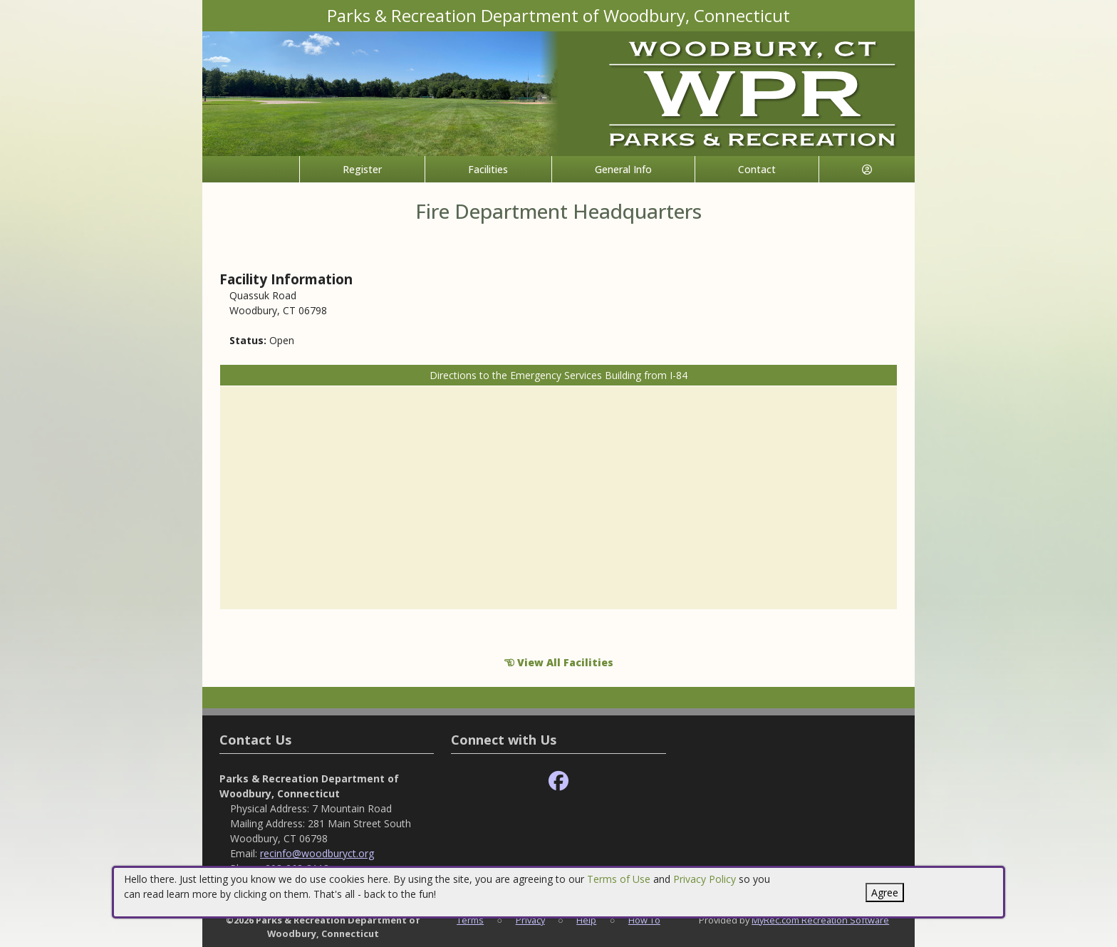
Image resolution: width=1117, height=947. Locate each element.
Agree (884, 892)
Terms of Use (618, 879)
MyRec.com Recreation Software (820, 920)
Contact (757, 169)
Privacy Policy (704, 879)
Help (586, 920)
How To (644, 920)
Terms (470, 920)
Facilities (488, 169)
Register (362, 169)
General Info (623, 169)
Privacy (530, 920)
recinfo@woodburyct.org (317, 853)
